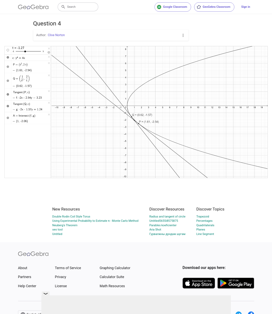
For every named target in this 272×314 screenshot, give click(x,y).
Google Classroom (172, 7)
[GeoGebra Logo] (33, 7)
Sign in (245, 7)
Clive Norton (56, 35)
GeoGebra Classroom (213, 7)
